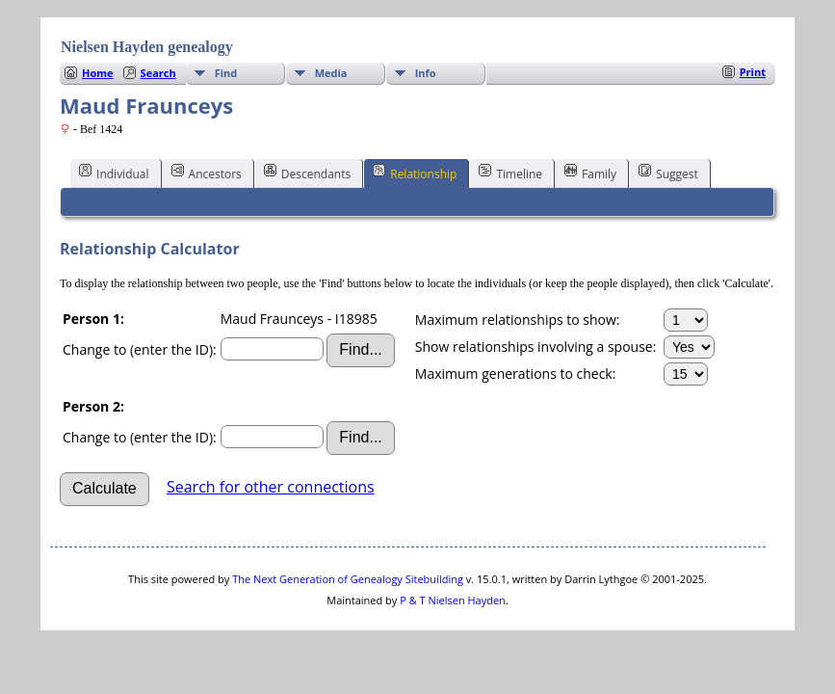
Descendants (307, 172)
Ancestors (206, 172)
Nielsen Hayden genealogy (147, 47)
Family (590, 172)
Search (158, 73)
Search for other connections (271, 486)
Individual (114, 172)
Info (425, 73)
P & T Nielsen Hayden (453, 600)
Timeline (510, 172)
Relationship (415, 172)
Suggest (668, 172)
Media (331, 73)
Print (753, 72)
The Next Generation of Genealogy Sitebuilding (347, 579)
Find (226, 73)
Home (98, 73)
